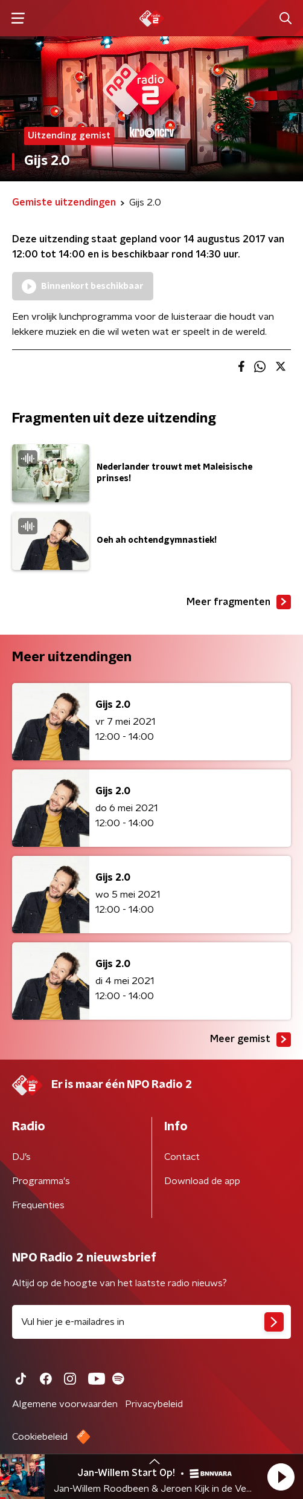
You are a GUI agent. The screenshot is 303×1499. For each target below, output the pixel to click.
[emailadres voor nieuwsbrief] (151, 1322)
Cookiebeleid (40, 1437)
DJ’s (21, 1157)
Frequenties (38, 1205)
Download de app (202, 1181)
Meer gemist (250, 1039)
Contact (182, 1157)
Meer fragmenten (239, 602)
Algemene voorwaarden (65, 1404)
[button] (280, 1476)
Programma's (41, 1181)
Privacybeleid (154, 1404)
